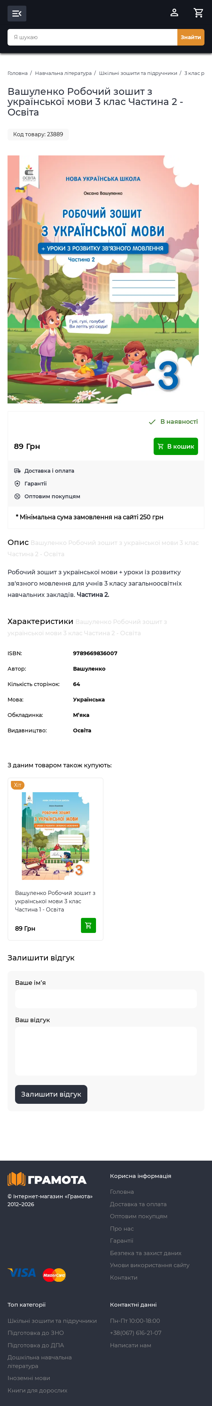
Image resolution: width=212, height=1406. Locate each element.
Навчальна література (63, 73)
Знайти (191, 37)
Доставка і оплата (49, 470)
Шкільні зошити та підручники (138, 73)
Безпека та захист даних (145, 1253)
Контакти (123, 1277)
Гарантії (35, 483)
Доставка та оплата (138, 1204)
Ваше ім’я (106, 993)
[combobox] (92, 37)
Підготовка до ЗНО (36, 1332)
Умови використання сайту (149, 1265)
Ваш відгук (106, 1046)
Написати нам (130, 1345)
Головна (18, 73)
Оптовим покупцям (52, 496)
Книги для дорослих (37, 1390)
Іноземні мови (29, 1378)
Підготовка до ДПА (36, 1345)
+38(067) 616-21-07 (136, 1332)
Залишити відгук (51, 1094)
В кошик (175, 446)
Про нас (122, 1228)
